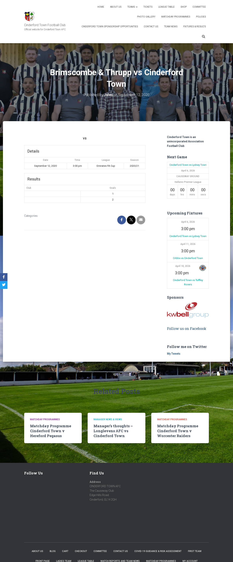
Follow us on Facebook (186, 328)
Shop (184, 6)
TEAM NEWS (170, 26)
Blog (53, 551)
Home (100, 6)
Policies (201, 16)
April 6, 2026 (188, 222)
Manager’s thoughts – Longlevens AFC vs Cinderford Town (113, 431)
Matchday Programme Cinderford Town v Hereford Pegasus (50, 431)
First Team (194, 551)
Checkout (81, 551)
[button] (202, 268)
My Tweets (173, 353)
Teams (132, 6)
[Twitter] (3, 285)
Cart (65, 551)
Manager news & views (108, 419)
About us (115, 6)
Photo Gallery (146, 16)
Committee (199, 6)
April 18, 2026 (182, 266)
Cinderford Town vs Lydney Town (187, 164)
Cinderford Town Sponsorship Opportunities (110, 26)
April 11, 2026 (187, 244)
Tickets (147, 6)
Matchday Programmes (175, 16)
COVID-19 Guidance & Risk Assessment (158, 551)
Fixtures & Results (194, 26)
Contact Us (151, 26)
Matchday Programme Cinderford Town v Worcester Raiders (177, 431)
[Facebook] (3, 277)
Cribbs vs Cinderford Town (188, 258)
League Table (166, 6)
